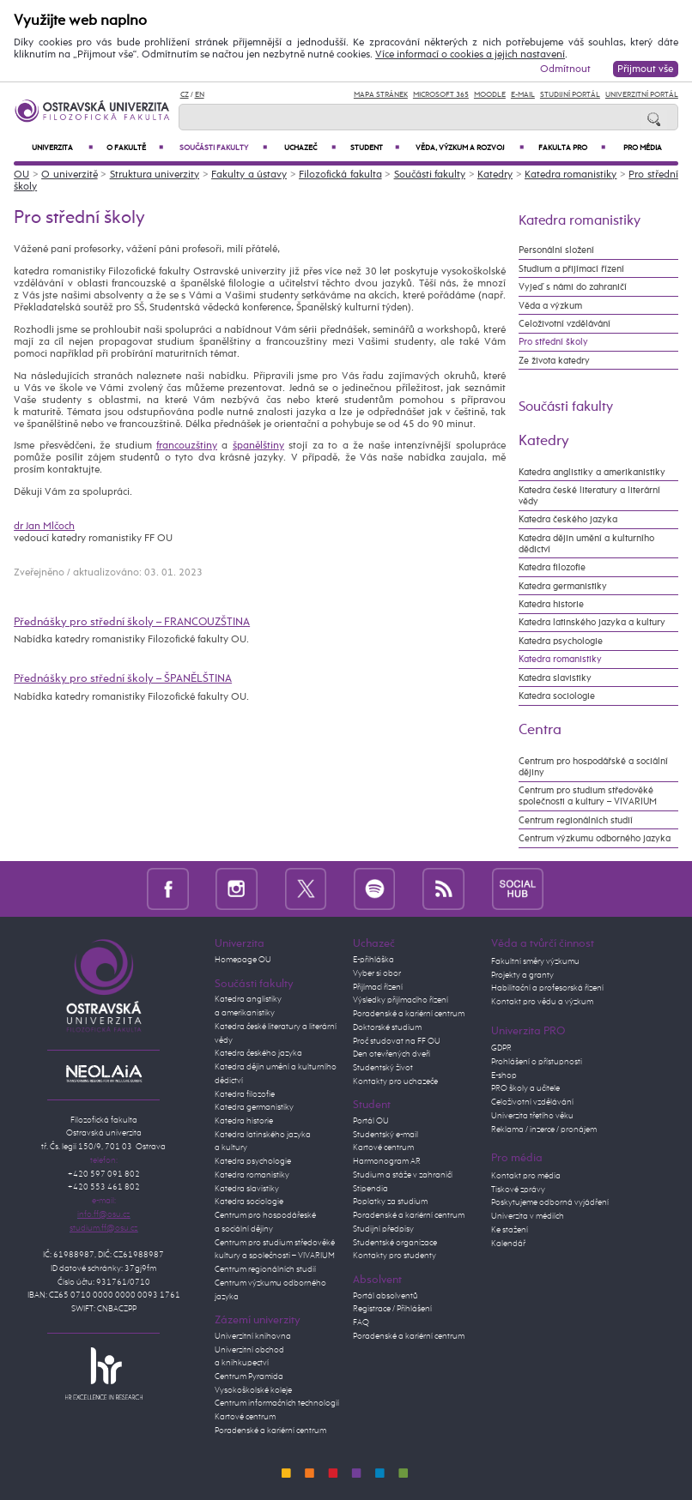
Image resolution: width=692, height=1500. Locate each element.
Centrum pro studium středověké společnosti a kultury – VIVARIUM (588, 796)
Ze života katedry (554, 360)
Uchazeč (310, 147)
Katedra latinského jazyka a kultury (592, 622)
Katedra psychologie (561, 641)
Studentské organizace (395, 1242)
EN (199, 95)
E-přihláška (373, 959)
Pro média (642, 148)
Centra (540, 730)
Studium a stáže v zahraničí (402, 1175)
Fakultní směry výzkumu (535, 961)
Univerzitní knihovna (253, 1336)
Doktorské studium (387, 1027)
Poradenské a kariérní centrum (270, 1430)
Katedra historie (551, 604)
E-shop (504, 1075)
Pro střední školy (553, 341)
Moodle (490, 95)
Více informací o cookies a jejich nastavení (470, 55)
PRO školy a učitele (525, 1088)
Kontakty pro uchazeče (395, 1081)
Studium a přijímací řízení (571, 269)
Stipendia (370, 1188)
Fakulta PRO (571, 147)
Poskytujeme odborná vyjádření (550, 1202)
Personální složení (556, 250)
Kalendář (508, 1243)
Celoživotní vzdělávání (564, 323)
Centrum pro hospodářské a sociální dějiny (593, 766)
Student (374, 147)
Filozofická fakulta (340, 175)
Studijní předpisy (383, 1229)
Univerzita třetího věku (532, 1115)
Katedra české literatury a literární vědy (589, 495)
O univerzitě (69, 175)
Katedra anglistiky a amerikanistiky (592, 472)
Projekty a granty (522, 975)
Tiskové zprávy (518, 1189)
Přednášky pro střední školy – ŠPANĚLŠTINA (123, 678)
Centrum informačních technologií (277, 1403)
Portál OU (371, 1121)
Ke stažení (509, 1230)
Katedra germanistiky (563, 586)
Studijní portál (570, 95)
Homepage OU (243, 959)
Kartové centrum (245, 1417)
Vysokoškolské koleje (253, 1390)
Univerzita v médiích (527, 1216)
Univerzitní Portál (641, 95)
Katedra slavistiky (555, 678)
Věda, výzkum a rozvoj (470, 147)
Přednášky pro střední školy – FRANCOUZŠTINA (132, 622)
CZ (184, 95)
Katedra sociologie (557, 696)
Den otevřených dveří (391, 1054)
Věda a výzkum (550, 305)
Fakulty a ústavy (249, 175)
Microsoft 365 (441, 95)
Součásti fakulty (223, 147)
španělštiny (258, 446)
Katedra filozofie (552, 567)
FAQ (361, 1322)
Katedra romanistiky (571, 175)
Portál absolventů (385, 1296)
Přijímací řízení (378, 987)
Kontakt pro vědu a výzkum (542, 1001)
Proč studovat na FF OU (396, 1041)
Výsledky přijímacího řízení (400, 1000)
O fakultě (134, 147)
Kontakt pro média (526, 1176)
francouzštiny (186, 446)
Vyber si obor (377, 973)
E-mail (523, 95)
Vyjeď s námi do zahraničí (573, 287)
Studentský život (383, 1067)
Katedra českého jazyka (568, 519)
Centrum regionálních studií (576, 820)
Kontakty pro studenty (394, 1255)
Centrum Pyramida (249, 1376)
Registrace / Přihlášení (392, 1308)
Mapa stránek (381, 95)
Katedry (495, 175)
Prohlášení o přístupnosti (536, 1061)
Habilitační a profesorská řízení (547, 988)
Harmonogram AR (387, 1161)
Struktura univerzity (155, 175)
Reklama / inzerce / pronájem (544, 1129)
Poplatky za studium (390, 1201)
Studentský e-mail (385, 1134)
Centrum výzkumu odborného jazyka (595, 838)
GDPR (501, 1048)
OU (21, 175)
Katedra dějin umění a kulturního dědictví (586, 543)
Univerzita (62, 147)
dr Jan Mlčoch (44, 526)
